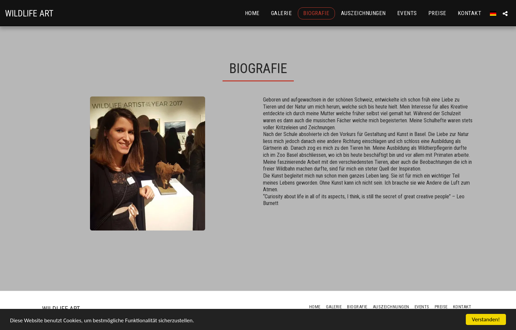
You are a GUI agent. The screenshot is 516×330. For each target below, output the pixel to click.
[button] (505, 13)
